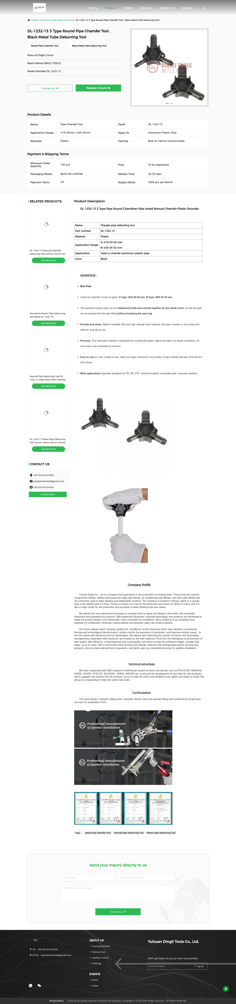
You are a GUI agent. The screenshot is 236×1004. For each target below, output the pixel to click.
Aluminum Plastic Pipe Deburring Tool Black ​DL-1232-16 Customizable (47, 316)
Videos (128, 8)
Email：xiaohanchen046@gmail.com (50, 955)
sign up (199, 966)
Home (93, 8)
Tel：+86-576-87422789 (43, 949)
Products (111, 8)
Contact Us (167, 8)
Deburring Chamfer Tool (98, 832)
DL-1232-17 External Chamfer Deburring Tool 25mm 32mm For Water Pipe (47, 254)
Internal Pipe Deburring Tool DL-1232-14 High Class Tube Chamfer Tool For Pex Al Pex (48, 379)
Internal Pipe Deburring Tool (129, 832)
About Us (146, 8)
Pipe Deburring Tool (62, 20)
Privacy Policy (56, 1000)
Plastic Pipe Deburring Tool (161, 832)
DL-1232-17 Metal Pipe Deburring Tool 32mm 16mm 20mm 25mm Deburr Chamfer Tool (47, 442)
